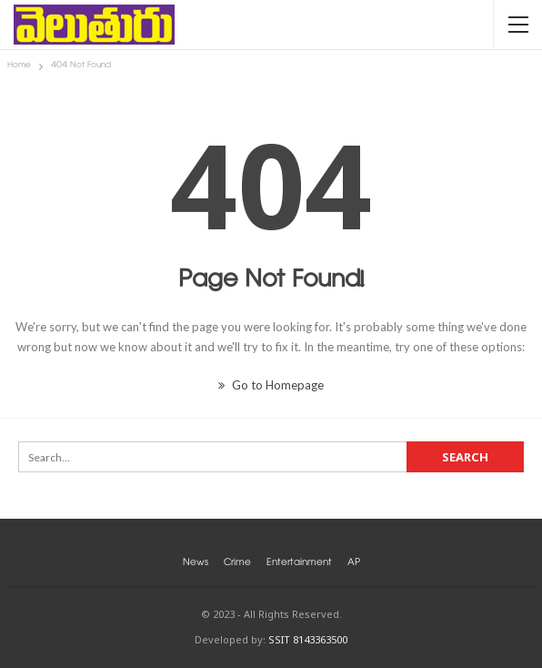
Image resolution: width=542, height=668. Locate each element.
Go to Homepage (271, 385)
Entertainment (299, 563)
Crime (237, 563)
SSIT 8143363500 (307, 639)
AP (353, 563)
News (195, 563)
